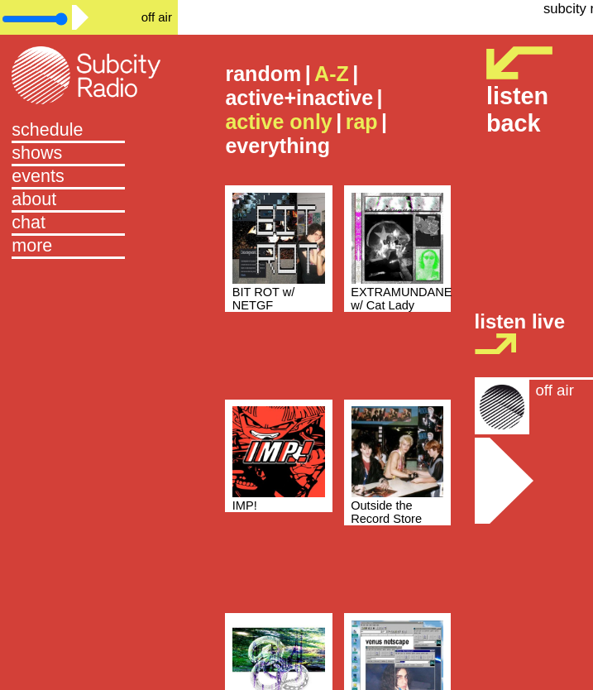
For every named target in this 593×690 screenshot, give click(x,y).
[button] (88, 247)
